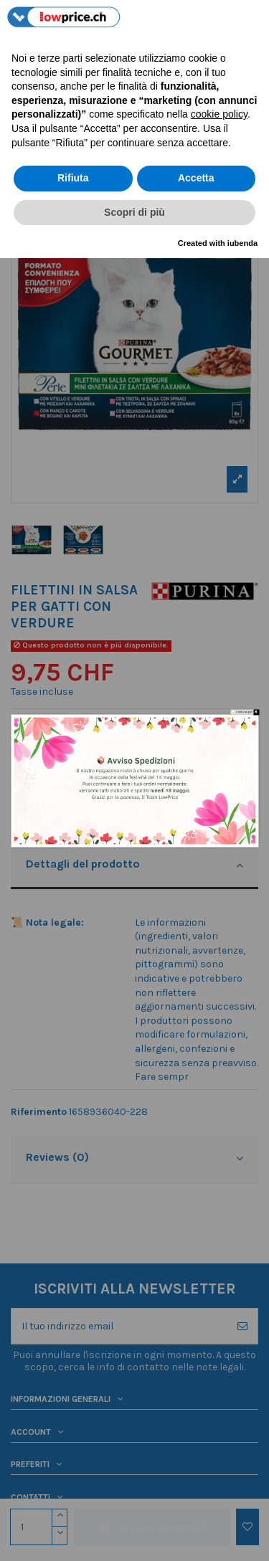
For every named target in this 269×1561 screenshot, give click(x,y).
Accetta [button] (196, 178)
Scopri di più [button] (134, 212)
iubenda (242, 243)
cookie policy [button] (219, 114)
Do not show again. (243, 712)
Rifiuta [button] (73, 178)
